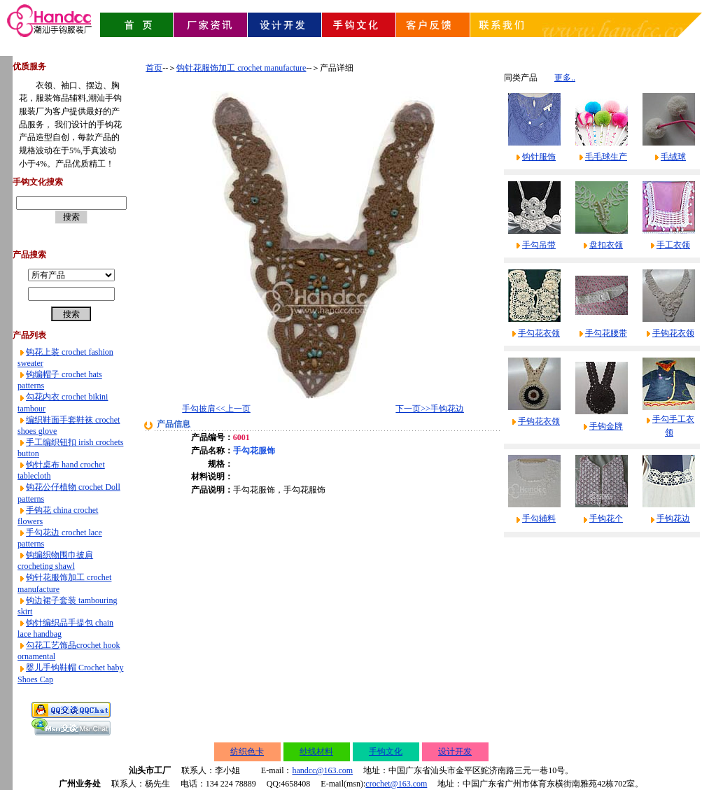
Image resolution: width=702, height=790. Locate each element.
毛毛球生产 (606, 157)
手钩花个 (606, 518)
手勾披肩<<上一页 (216, 409)
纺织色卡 (247, 751)
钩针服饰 (539, 157)
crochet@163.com (396, 784)
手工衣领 (673, 245)
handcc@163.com (322, 770)
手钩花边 (673, 518)
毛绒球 (673, 157)
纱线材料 (316, 751)
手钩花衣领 (673, 333)
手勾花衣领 (539, 333)
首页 (154, 68)
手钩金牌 (606, 426)
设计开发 (455, 751)
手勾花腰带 (606, 333)
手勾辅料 (539, 518)
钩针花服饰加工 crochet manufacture (241, 68)
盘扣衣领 (606, 245)
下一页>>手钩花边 (429, 409)
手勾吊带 (539, 245)
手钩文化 (385, 751)
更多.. (564, 78)
